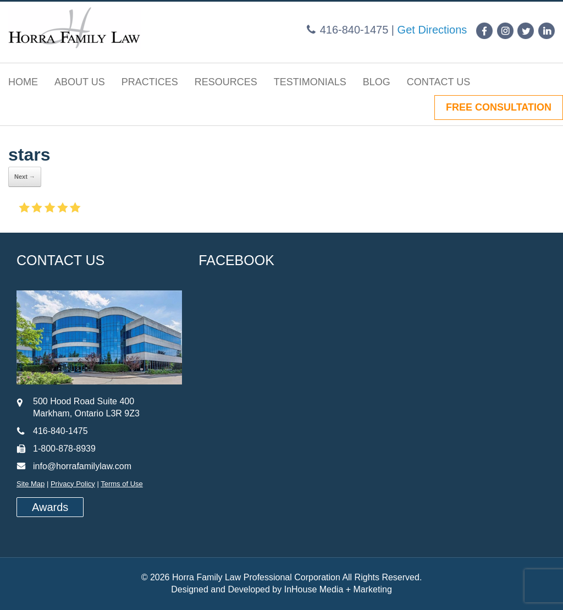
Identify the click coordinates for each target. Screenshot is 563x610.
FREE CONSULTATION (498, 107)
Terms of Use (122, 484)
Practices (150, 81)
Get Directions (432, 30)
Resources (226, 81)
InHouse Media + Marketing (338, 589)
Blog (376, 81)
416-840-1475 (354, 30)
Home (23, 81)
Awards (50, 507)
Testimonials (310, 81)
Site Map (30, 484)
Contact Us (438, 81)
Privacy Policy (73, 484)
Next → (24, 176)
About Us (79, 81)
